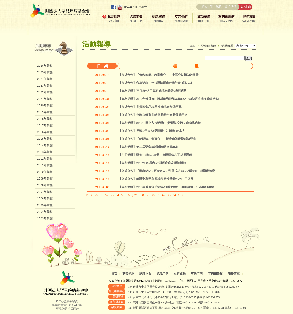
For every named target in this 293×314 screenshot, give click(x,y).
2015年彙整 (45, 138)
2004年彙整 (45, 211)
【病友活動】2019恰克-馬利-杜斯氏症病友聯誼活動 (152, 163)
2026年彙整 (45, 65)
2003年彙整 (45, 218)
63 (169, 195)
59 (147, 195)
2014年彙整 (45, 145)
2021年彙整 (45, 99)
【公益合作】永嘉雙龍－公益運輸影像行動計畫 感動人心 (155, 83)
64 (174, 195)
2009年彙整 (45, 178)
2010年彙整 (45, 172)
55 (122, 195)
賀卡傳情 (230, 6)
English (246, 6)
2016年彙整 (45, 132)
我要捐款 (128, 273)
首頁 (205, 6)
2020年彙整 (45, 105)
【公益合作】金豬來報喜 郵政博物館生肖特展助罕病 (152, 115)
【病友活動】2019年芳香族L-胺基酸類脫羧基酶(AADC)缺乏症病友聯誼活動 (168, 99)
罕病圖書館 (209, 46)
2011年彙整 (45, 165)
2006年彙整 (45, 198)
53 (112, 195)
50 (96, 195)
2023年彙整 (45, 85)
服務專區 (234, 273)
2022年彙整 (45, 92)
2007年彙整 (45, 192)
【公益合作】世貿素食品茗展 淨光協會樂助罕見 (150, 107)
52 (106, 195)
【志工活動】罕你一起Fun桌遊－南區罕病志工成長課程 (155, 155)
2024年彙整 (45, 79)
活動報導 (227, 46)
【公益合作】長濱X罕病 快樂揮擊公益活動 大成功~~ (153, 131)
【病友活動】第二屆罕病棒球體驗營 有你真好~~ (150, 147)
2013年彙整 (45, 152)
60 (153, 195)
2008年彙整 (45, 185)
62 (163, 195)
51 (101, 195)
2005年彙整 (45, 205)
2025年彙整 (45, 72)
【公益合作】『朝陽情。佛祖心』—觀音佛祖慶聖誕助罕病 (157, 139)
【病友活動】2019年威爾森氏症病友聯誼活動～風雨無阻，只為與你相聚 (166, 187)
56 (128, 195)
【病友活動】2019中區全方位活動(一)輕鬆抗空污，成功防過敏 (159, 123)
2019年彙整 (45, 112)
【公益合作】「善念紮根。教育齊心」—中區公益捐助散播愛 (158, 74)
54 (117, 195)
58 (142, 195)
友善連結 (180, 273)
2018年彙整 (45, 118)
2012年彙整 (45, 158)
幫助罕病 (197, 273)
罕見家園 (216, 6)
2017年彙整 (45, 125)
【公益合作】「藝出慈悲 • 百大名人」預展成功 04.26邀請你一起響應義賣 (166, 171)
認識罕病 (162, 273)
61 (158, 195)
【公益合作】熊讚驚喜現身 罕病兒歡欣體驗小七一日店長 (155, 179)
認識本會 (145, 273)
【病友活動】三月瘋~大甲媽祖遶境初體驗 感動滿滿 (152, 91)
